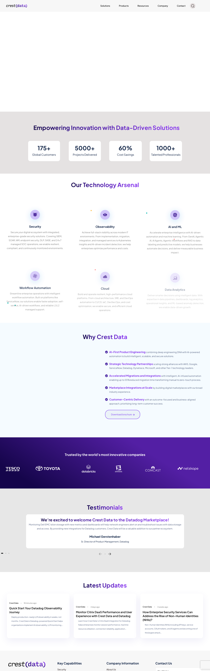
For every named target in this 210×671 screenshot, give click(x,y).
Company (163, 5)
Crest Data (13, 603)
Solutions (105, 5)
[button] (192, 5)
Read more (6, 14)
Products (124, 5)
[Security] (35, 232)
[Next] (109, 554)
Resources (143, 5)
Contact (181, 5)
